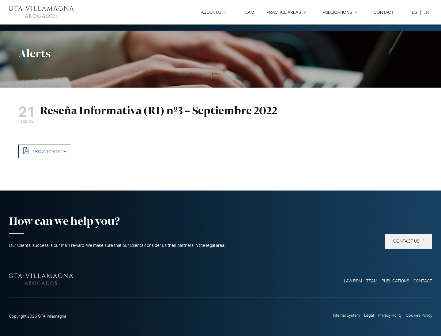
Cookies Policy (419, 315)
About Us (211, 12)
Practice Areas (283, 12)
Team (248, 12)
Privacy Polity (389, 315)
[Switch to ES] (414, 12)
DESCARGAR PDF (49, 151)
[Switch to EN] (426, 12)
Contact (384, 12)
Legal (369, 315)
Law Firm (353, 281)
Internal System (346, 315)
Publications (337, 12)
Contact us (406, 241)
